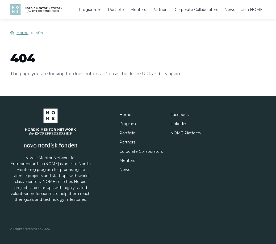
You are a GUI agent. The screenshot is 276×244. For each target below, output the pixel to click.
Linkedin (178, 123)
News (229, 9)
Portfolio (116, 9)
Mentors (138, 9)
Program (127, 123)
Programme (90, 9)
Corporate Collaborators (196, 9)
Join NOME (252, 9)
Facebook (179, 114)
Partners (160, 9)
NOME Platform (185, 133)
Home (19, 32)
